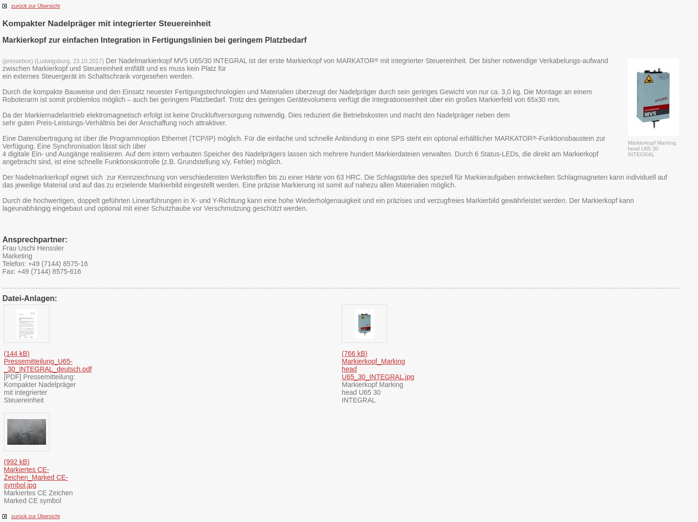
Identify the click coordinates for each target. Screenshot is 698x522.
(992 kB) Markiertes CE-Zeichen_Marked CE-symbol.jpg (36, 473)
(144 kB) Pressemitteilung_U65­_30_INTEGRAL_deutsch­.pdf (48, 361)
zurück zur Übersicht (35, 6)
